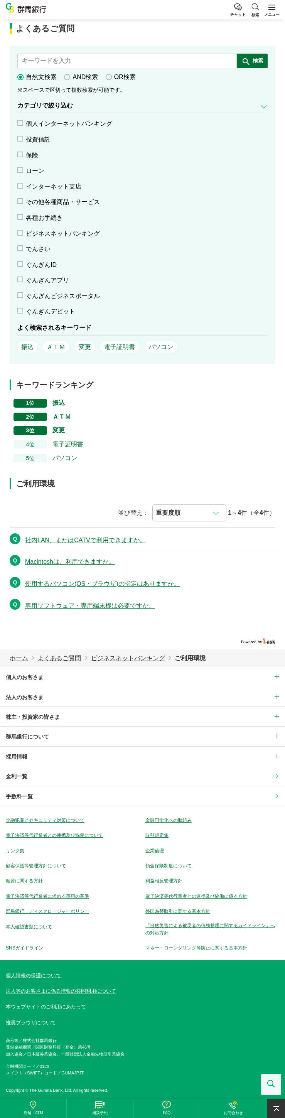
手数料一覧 (19, 796)
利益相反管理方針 (163, 881)
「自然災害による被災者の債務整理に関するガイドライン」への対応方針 (210, 929)
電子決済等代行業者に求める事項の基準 (47, 896)
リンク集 (15, 850)
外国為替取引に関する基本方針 (177, 911)
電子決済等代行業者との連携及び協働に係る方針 (196, 896)
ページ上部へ (276, 1108)
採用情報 (16, 757)
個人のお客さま (25, 677)
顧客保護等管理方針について (36, 865)
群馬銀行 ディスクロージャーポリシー (47, 911)
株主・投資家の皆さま (33, 717)
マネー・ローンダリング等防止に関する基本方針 (196, 948)
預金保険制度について (168, 865)
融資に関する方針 (24, 881)
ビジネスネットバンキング (128, 658)
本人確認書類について (29, 926)
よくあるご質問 (59, 658)
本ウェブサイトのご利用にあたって (46, 1007)
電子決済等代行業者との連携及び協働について (54, 835)
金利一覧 (16, 776)
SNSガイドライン (24, 948)
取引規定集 (157, 835)
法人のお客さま (25, 697)
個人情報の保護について (33, 975)
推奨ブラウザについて (31, 1022)
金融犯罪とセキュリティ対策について (45, 820)
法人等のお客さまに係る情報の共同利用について (61, 991)
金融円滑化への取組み (168, 820)
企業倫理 (154, 850)
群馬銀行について (27, 737)
